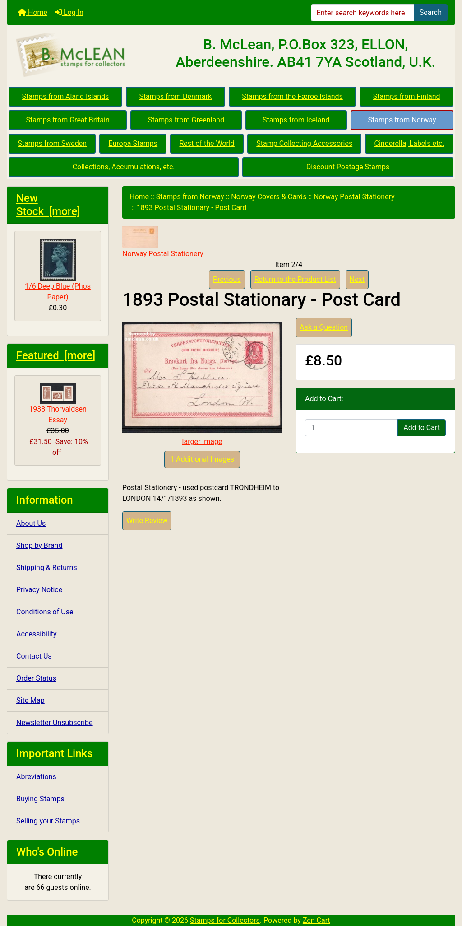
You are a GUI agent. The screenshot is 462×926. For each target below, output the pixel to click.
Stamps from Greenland (186, 120)
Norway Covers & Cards (268, 196)
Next (357, 279)
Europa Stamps (133, 143)
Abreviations (36, 776)
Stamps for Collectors (225, 920)
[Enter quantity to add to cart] (351, 427)
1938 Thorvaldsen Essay (58, 403)
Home (32, 12)
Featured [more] (55, 355)
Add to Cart (421, 427)
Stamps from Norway (402, 120)
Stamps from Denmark (175, 96)
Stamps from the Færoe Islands (292, 96)
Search (431, 12)
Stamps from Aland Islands (65, 96)
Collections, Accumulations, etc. (124, 167)
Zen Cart (316, 920)
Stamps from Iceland (296, 120)
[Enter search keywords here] (362, 12)
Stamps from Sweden (52, 143)
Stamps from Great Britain (68, 120)
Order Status (36, 678)
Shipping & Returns (46, 567)
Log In (69, 12)
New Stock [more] (48, 205)
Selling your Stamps (48, 821)
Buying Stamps (40, 799)
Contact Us (34, 656)
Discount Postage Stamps (347, 167)
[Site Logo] (82, 55)
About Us (31, 523)
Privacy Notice (39, 589)
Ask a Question (324, 327)
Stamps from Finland (406, 96)
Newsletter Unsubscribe (54, 722)
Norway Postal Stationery (354, 196)
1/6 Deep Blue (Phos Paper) (58, 270)
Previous (227, 279)
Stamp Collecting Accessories (304, 143)
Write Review (146, 520)
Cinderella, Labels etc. (409, 143)
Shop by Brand (39, 545)
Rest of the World (207, 143)
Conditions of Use (44, 612)
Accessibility (36, 634)
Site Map (30, 700)
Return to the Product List (295, 279)
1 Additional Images (202, 459)
